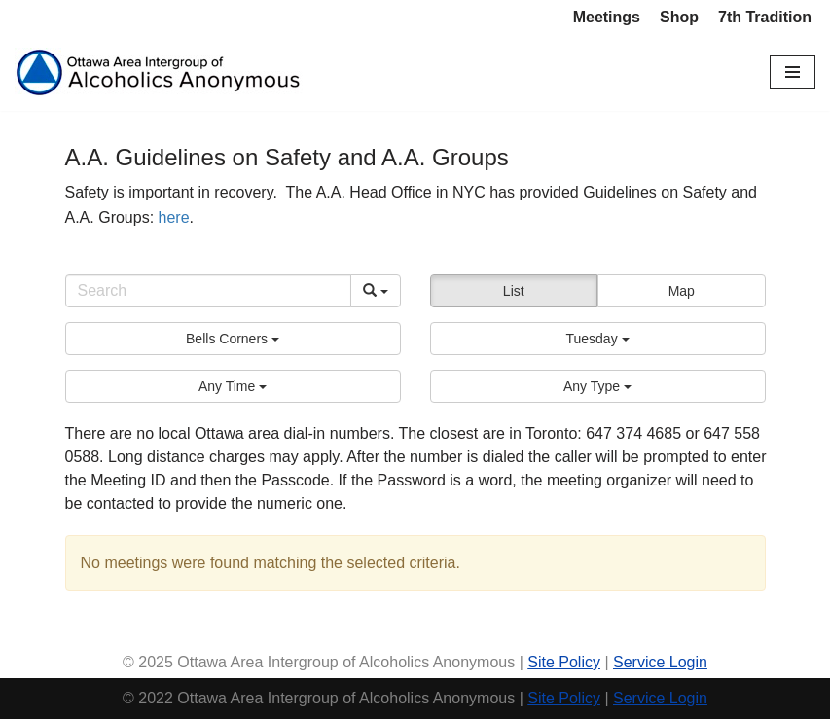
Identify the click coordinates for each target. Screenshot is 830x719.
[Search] (208, 290)
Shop (679, 17)
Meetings (606, 17)
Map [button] (681, 291)
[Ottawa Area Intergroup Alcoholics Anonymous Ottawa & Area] (161, 72)
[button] (233, 338)
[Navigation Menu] (792, 72)
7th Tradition (765, 17)
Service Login (660, 662)
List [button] (513, 291)
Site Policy (563, 662)
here (174, 217)
